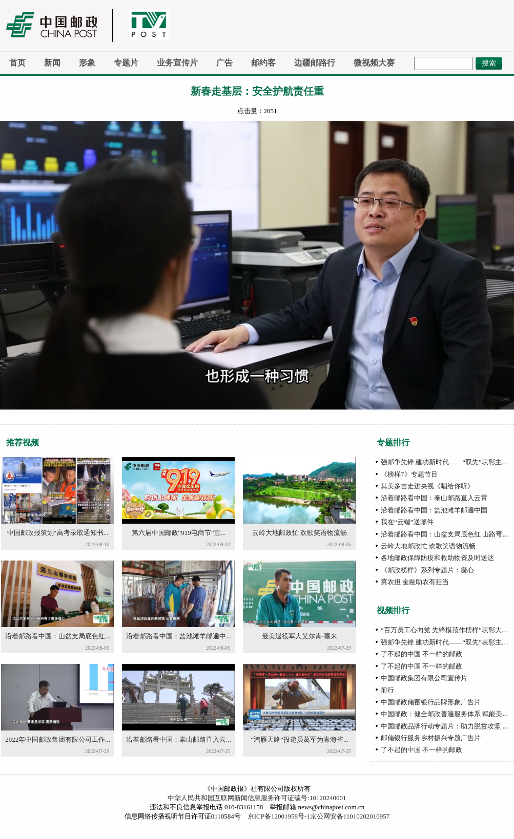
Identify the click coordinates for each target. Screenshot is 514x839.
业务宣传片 (177, 62)
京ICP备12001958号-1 (279, 816)
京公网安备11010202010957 (350, 816)
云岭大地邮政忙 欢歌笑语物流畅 (299, 532)
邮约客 (263, 62)
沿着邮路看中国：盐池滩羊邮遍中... (178, 636)
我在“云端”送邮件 (407, 522)
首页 (17, 62)
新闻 (52, 62)
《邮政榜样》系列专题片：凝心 (427, 570)
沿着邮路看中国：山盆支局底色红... (57, 636)
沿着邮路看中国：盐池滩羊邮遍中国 (434, 510)
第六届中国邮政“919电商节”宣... (179, 532)
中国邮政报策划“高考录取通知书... (58, 532)
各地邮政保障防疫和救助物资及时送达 (437, 558)
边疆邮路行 (314, 62)
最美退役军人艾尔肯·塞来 (299, 636)
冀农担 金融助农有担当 (415, 582)
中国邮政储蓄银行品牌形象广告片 (431, 702)
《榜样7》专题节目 (409, 474)
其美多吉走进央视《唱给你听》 (427, 486)
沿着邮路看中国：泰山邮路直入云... (178, 739)
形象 (87, 62)
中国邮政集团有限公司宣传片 (424, 678)
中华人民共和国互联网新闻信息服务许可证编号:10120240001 (257, 798)
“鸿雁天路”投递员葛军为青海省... (299, 739)
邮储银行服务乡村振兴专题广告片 (431, 738)
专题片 (126, 62)
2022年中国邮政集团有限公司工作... (57, 739)
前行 (387, 690)
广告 (224, 62)
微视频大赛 (374, 62)
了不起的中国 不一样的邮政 (421, 654)
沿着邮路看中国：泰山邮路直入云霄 (434, 498)
